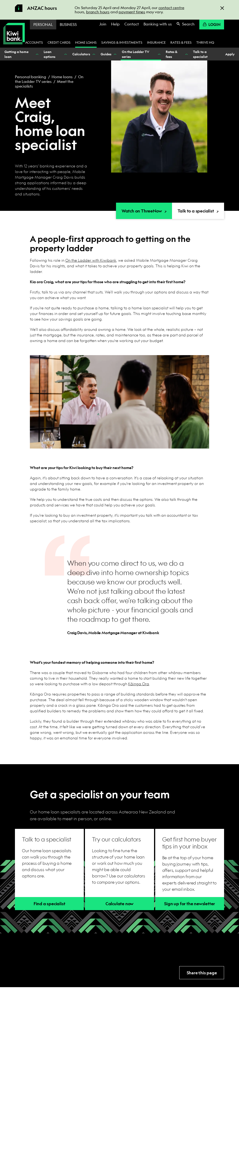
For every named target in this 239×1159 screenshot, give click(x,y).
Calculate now (119, 903)
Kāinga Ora (138, 683)
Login (212, 24)
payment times (132, 11)
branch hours (97, 11)
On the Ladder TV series (49, 79)
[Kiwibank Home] (14, 33)
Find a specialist (49, 903)
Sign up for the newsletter (189, 903)
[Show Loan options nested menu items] (65, 54)
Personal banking (30, 76)
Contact (131, 23)
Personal (43, 24)
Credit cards (59, 42)
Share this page (202, 972)
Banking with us (158, 23)
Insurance (156, 42)
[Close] (222, 8)
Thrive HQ (205, 42)
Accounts (34, 42)
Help (115, 23)
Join (102, 23)
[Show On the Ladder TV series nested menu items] (158, 54)
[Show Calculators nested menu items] (93, 54)
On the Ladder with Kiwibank (90, 260)
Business (68, 24)
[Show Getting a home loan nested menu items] (36, 54)
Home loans (86, 42)
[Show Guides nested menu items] (114, 54)
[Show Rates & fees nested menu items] (186, 54)
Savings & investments (121, 42)
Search (185, 23)
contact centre (171, 7)
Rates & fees (181, 42)
